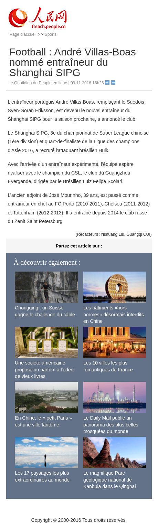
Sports (51, 34)
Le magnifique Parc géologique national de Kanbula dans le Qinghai (109, 479)
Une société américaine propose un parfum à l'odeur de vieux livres (45, 369)
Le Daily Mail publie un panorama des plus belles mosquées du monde (110, 424)
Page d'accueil (23, 34)
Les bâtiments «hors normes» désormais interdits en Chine (113, 314)
